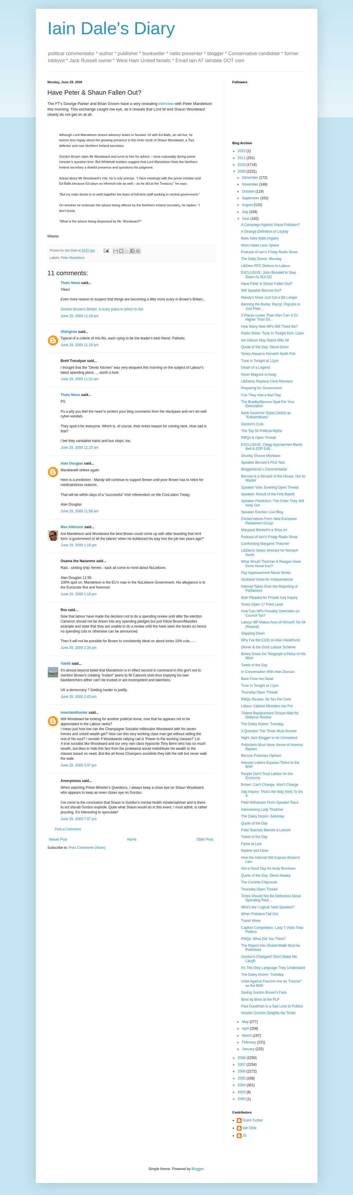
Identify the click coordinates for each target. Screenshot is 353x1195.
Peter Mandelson (73, 257)
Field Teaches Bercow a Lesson (265, 830)
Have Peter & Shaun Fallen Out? (266, 284)
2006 (242, 1071)
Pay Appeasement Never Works (266, 573)
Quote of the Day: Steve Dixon (264, 347)
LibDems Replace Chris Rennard (266, 381)
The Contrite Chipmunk (259, 882)
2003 (242, 1092)
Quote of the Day (254, 823)
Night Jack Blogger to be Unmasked (269, 738)
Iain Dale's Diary (111, 28)
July (245, 212)
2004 (242, 1085)
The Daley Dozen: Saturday (262, 816)
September (251, 198)
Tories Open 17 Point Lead (262, 604)
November (250, 184)
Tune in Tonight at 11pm (259, 361)
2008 (242, 1058)
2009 (242, 171)
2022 (242, 151)
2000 (242, 1099)
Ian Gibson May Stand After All (265, 340)
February (249, 1042)
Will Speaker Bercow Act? (261, 290)
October (248, 191)
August (248, 205)
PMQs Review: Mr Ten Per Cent (266, 699)
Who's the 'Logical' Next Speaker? (267, 907)
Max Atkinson (72, 527)
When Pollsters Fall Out (259, 914)
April (246, 1028)
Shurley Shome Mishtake (260, 456)
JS (245, 1135)
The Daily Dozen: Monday (261, 259)
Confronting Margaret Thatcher (265, 544)
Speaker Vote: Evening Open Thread (269, 487)
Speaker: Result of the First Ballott (267, 494)
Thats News (70, 283)
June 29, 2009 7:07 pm (79, 819)
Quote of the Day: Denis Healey (265, 875)
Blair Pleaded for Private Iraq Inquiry (269, 598)
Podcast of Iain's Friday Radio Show (269, 252)
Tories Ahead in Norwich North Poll (268, 354)
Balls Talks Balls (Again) (259, 238)
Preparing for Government (261, 388)
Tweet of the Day (254, 665)
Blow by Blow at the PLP (260, 999)
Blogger (198, 1169)
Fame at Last (251, 844)
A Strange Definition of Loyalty (264, 232)
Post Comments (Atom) (87, 848)
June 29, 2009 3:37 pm (79, 765)
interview (166, 103)
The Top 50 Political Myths (261, 431)
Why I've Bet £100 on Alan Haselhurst (270, 640)
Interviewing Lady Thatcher (262, 810)
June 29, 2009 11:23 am (80, 448)
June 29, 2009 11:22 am (80, 379)
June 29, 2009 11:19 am (80, 345)
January (248, 1049)
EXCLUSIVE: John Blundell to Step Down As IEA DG (268, 275)
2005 (242, 1078)
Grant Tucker (253, 1120)
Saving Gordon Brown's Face (264, 992)
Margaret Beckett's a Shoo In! (264, 530)
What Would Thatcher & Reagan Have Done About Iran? (271, 564)
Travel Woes (251, 921)
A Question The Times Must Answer (269, 731)
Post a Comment (68, 829)
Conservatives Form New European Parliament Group (269, 521)
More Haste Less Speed (260, 245)
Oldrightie (69, 332)
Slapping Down (253, 633)
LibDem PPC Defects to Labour (265, 266)
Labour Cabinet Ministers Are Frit (266, 706)
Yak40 (66, 664)
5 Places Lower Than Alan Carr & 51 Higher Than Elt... (269, 317)
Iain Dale (249, 1128)
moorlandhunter (74, 712)
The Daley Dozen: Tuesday (262, 724)
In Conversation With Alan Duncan (268, 672)
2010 (242, 165)
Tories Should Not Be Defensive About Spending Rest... (270, 898)
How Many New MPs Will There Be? (269, 326)
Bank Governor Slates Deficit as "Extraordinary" (266, 415)
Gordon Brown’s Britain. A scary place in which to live (102, 309)
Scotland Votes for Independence (267, 579)
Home (131, 839)
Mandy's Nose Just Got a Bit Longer (269, 297)
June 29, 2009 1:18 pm (79, 545)
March (247, 1035)
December (250, 178)
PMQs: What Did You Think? (263, 939)
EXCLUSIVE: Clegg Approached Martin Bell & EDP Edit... (271, 447)
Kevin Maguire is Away (258, 375)
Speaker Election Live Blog (262, 512)
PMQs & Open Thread (258, 438)
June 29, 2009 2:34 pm (79, 648)
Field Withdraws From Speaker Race (269, 802)
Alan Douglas (72, 463)
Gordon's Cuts (252, 424)
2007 (242, 1065)
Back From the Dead (257, 679)
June (246, 219)
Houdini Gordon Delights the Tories (268, 1013)
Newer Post (58, 839)
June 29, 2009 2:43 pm (79, 697)
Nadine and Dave (254, 851)
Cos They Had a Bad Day (261, 395)
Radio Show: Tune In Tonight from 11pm (272, 333)
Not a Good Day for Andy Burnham (268, 868)
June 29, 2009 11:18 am (80, 316)
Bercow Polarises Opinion (261, 756)
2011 (242, 158)
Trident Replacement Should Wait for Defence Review (269, 715)
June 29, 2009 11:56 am (80, 511)
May (245, 1022)
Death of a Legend (255, 368)
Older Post (205, 839)
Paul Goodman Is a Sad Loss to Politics (272, 1006)
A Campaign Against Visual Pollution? (270, 225)
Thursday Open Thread (259, 692)
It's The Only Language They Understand (273, 968)
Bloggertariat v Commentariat (264, 469)
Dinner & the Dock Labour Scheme (268, 647)
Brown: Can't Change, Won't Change (269, 785)
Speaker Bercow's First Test (262, 462)
